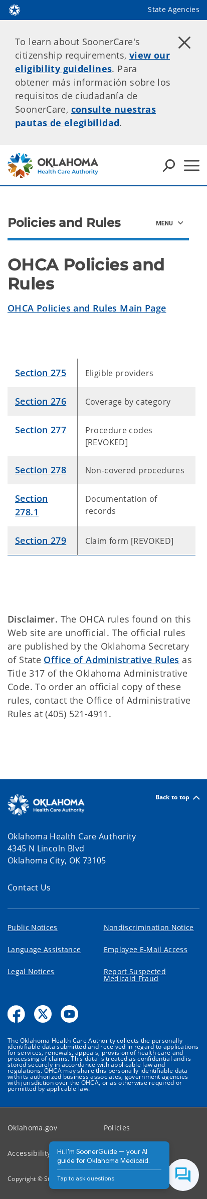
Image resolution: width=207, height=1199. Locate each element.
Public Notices (33, 927)
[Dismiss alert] (184, 42)
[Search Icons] (169, 165)
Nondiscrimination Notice (149, 927)
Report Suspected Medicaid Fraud (135, 975)
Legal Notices (31, 971)
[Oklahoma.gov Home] (15, 9)
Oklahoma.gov (32, 1127)
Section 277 (40, 430)
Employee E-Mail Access (145, 949)
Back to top (177, 797)
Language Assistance (44, 949)
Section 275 (40, 373)
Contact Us (29, 887)
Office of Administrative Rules (111, 660)
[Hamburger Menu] (191, 165)
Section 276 (40, 401)
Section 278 (40, 470)
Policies (117, 1127)
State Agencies (173, 9)
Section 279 (40, 540)
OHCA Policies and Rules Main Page (87, 308)
